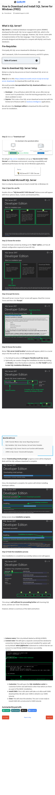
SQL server (13, 159)
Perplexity (16, 710)
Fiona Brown (7, 13)
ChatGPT (7, 710)
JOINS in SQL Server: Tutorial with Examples (19, 452)
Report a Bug (27, 717)
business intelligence (34, 102)
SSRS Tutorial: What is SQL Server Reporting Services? (22, 442)
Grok (25, 710)
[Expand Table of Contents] (37, 61)
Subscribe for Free (24, 773)
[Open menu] (39, 2)
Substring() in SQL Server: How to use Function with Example (24, 448)
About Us (7, 794)
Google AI (33, 710)
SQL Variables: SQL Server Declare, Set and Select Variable (23, 445)
